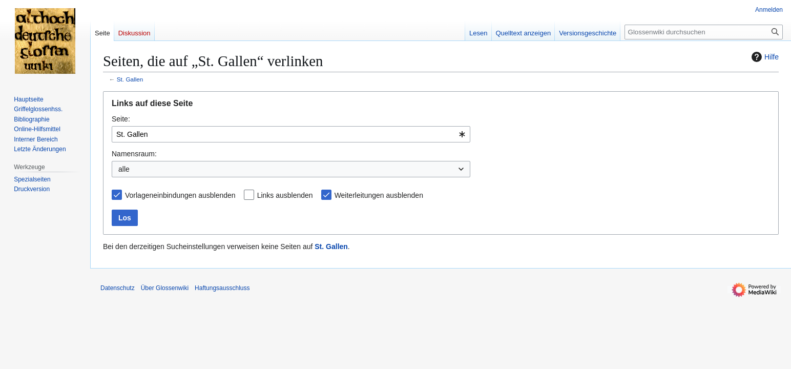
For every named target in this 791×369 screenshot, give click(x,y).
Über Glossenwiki (165, 288)
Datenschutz (117, 288)
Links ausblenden (285, 195)
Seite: (121, 119)
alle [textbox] (124, 169)
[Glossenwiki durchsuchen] (704, 32)
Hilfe (764, 57)
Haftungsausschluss (222, 288)
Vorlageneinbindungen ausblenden (180, 195)
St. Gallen (130, 79)
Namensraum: (134, 154)
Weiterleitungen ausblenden (379, 195)
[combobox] (291, 134)
